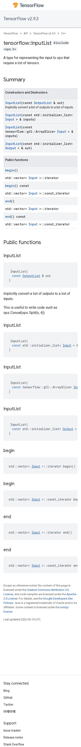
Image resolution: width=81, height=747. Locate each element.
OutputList (43, 103)
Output (10, 148)
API (26, 33)
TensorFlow (10, 33)
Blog (6, 690)
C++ (63, 33)
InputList (13, 103)
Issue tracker (12, 730)
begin (9, 170)
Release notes (13, 737)
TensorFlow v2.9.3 (20, 19)
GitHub (8, 697)
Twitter (8, 704)
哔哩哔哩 (9, 711)
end (8, 201)
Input (9, 119)
